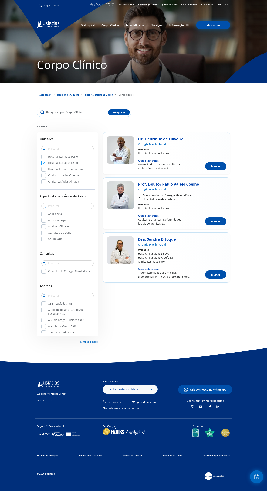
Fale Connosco (189, 4)
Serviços (156, 25)
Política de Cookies (132, 455)
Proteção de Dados (172, 455)
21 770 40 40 (115, 402)
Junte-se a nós (170, 4)
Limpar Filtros (89, 341)
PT (219, 4)
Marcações (213, 25)
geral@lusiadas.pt (148, 402)
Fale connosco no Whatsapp (208, 389)
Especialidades (135, 25)
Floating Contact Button (256, 477)
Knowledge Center (148, 4)
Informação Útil (179, 25)
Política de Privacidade (90, 455)
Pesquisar (119, 112)
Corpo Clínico (110, 25)
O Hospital (88, 25)
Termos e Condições (48, 455)
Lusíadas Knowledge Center (51, 393)
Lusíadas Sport (126, 4)
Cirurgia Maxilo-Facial (152, 144)
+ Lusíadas (207, 4)
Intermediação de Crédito (216, 455)
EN (226, 4)
